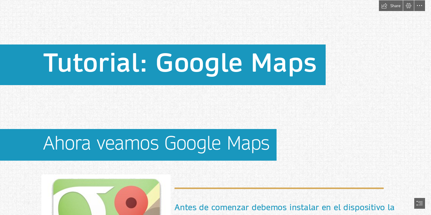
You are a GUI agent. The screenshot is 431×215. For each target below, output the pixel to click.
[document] (215, 107)
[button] (391, 5)
